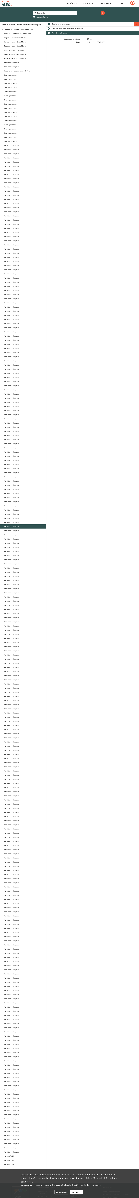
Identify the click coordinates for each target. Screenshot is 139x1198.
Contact (120, 3)
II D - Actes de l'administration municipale (17, 29)
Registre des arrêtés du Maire (15, 38)
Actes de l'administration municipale (17, 34)
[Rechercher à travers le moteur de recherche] (56, 13)
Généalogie (72, 3)
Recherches (88, 3)
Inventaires (105, 3)
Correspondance (10, 75)
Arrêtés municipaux (11, 63)
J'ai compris (76, 1192)
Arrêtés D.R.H (9, 1156)
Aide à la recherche (42, 17)
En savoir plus (61, 1192)
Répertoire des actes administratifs (17, 71)
